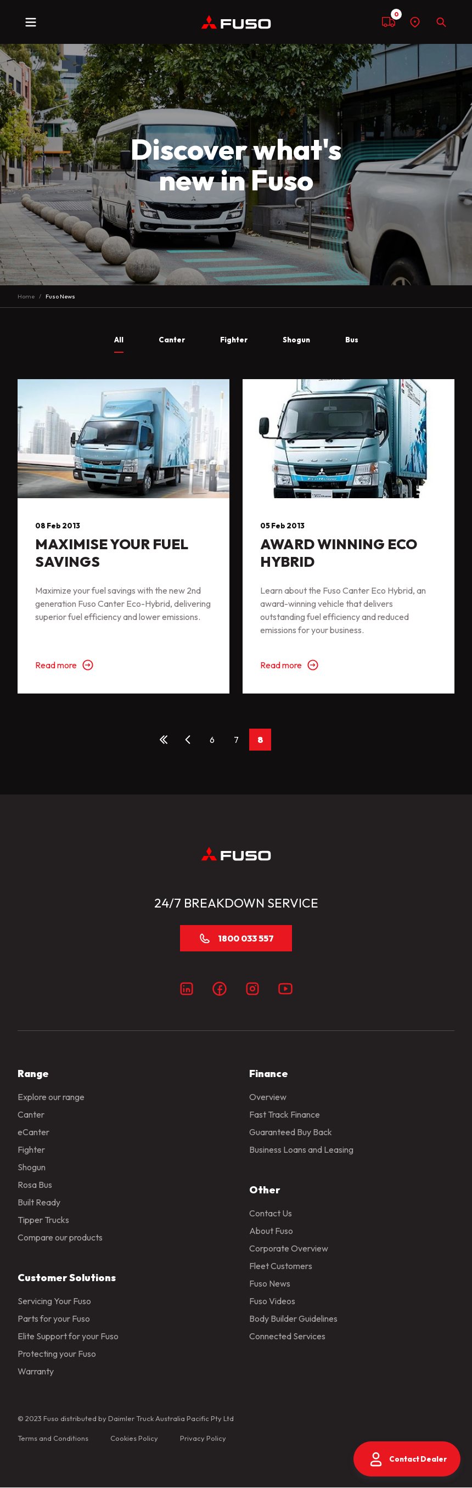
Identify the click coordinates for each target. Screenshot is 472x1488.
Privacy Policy (203, 1438)
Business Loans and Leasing (301, 1149)
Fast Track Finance (284, 1114)
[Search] (441, 22)
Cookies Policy (134, 1438)
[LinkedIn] (186, 988)
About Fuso (271, 1230)
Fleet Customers (280, 1265)
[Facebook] (219, 988)
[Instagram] (252, 988)
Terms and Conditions (53, 1438)
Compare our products (60, 1237)
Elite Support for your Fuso (68, 1336)
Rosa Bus (35, 1184)
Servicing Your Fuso (54, 1300)
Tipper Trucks (43, 1219)
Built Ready (39, 1202)
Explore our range (51, 1096)
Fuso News (269, 1283)
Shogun (32, 1167)
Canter (31, 1114)
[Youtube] (285, 988)
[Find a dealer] (415, 22)
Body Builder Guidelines (293, 1318)
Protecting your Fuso (57, 1353)
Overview (267, 1096)
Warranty (36, 1371)
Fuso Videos (272, 1300)
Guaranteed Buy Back (290, 1131)
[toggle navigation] (31, 22)
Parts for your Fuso (54, 1318)
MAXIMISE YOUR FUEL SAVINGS (111, 553)
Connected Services (287, 1336)
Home (26, 296)
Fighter (31, 1149)
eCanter (33, 1131)
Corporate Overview (288, 1248)
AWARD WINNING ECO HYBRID (338, 553)
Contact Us (270, 1213)
